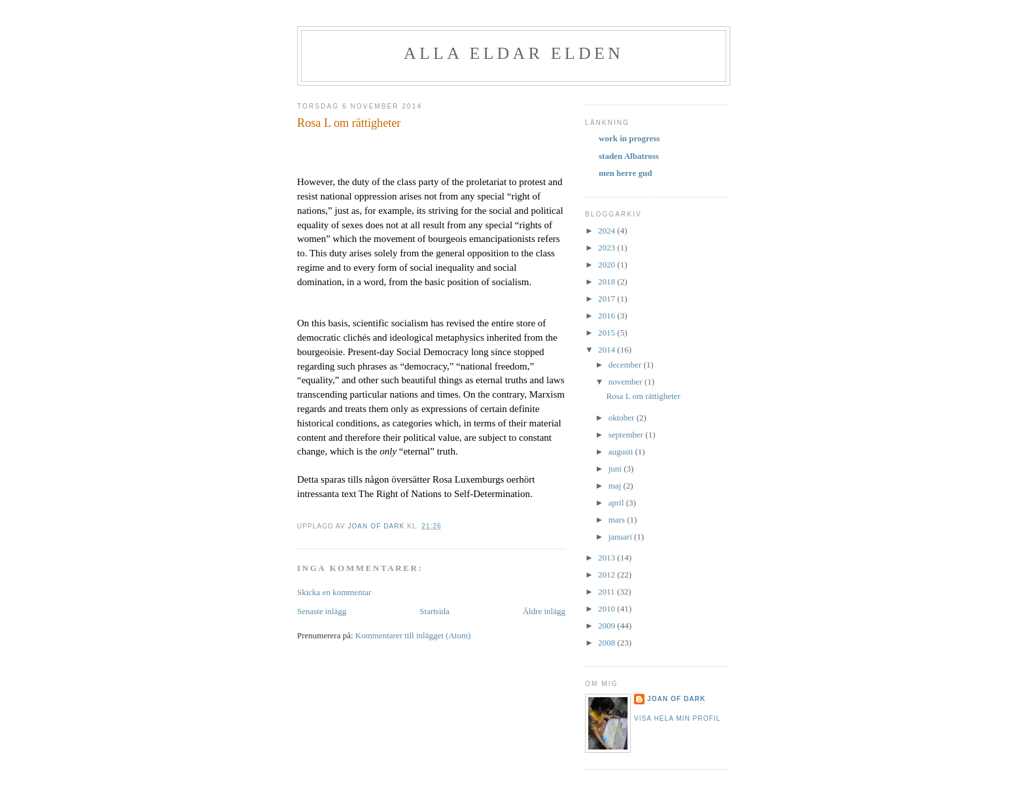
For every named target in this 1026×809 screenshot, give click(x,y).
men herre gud (625, 173)
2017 (607, 298)
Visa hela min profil (677, 718)
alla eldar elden (514, 53)
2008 (607, 642)
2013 (607, 557)
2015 (607, 332)
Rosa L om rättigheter (643, 396)
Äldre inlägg (544, 611)
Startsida (434, 611)
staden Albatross (629, 156)
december (626, 365)
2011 (607, 591)
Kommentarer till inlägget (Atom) (413, 635)
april (617, 503)
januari (621, 537)
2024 (607, 230)
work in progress (629, 138)
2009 (607, 625)
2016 (607, 315)
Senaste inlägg (321, 611)
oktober (623, 417)
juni (616, 468)
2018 (607, 281)
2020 (607, 264)
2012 (607, 574)
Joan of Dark (676, 698)
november (627, 382)
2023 (607, 247)
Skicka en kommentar (334, 592)
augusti (622, 451)
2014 (607, 349)
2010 (607, 608)
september (627, 434)
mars (618, 520)
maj (616, 486)
